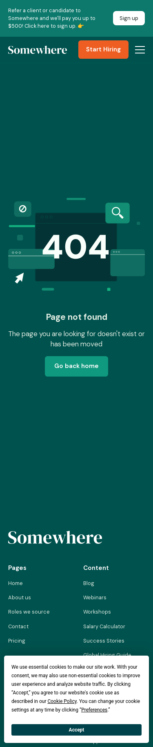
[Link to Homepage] (37, 49)
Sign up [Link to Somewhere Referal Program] (129, 18)
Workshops (97, 611)
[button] (138, 50)
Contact (18, 626)
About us (19, 597)
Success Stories (103, 640)
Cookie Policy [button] (61, 701)
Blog (88, 583)
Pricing (16, 640)
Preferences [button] (94, 710)
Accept (76, 730)
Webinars (94, 597)
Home (15, 583)
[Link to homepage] (55, 537)
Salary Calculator (104, 626)
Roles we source (29, 611)
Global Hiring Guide (107, 655)
